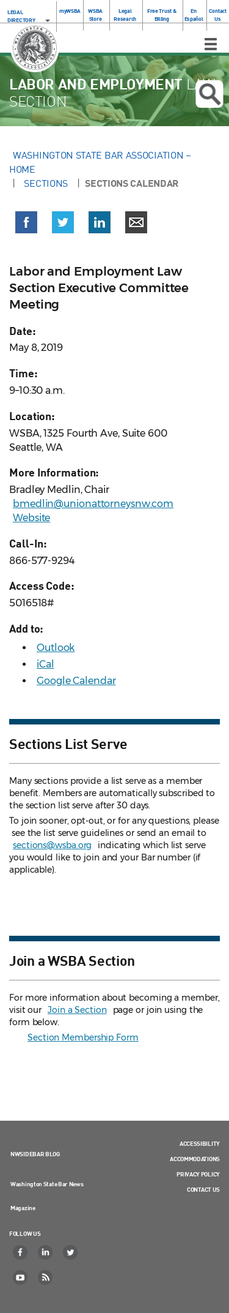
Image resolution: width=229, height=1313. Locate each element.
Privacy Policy (198, 1174)
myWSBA (70, 10)
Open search (209, 94)
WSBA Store (95, 14)
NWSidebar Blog (35, 1153)
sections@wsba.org (52, 845)
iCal (45, 664)
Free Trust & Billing (161, 14)
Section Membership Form (83, 1037)
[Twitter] (70, 1252)
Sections (46, 183)
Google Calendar (76, 681)
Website (31, 518)
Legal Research (125, 14)
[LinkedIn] (45, 1252)
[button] (26, 225)
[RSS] (45, 1277)
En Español (193, 14)
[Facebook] (20, 1252)
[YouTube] (20, 1277)
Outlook (56, 647)
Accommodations (195, 1158)
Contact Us (218, 14)
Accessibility (200, 1143)
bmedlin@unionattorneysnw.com (93, 504)
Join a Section (77, 1009)
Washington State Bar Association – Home (100, 162)
